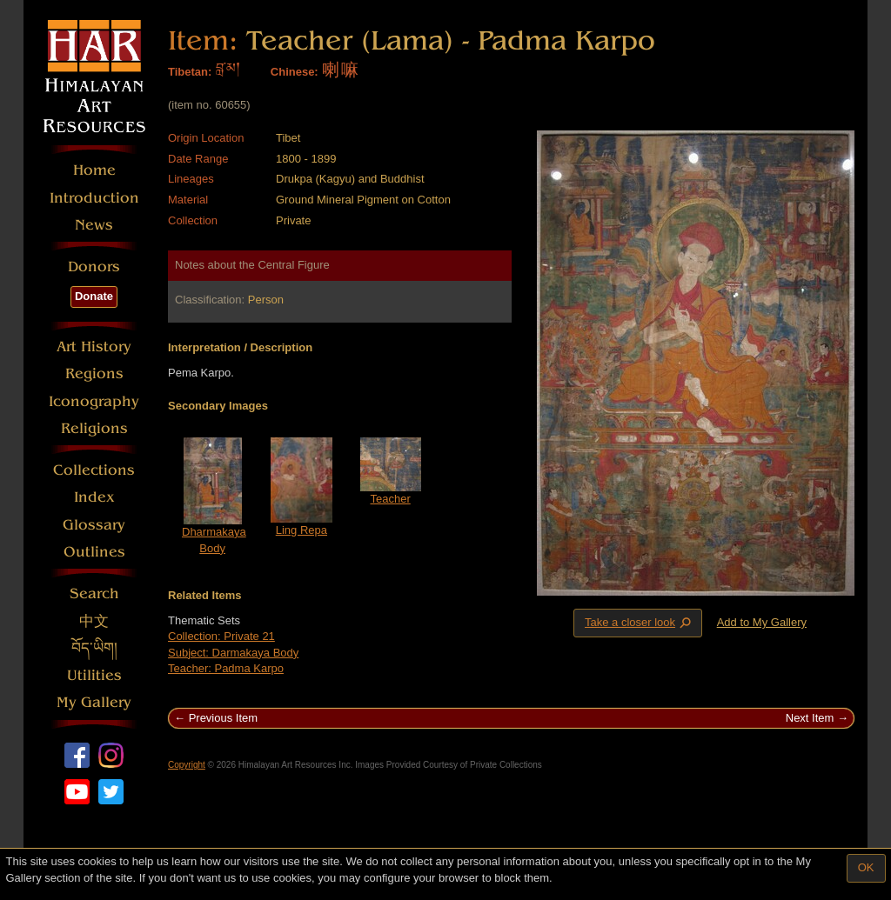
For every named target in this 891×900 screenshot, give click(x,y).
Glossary (94, 525)
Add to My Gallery (762, 622)
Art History (94, 346)
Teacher (391, 498)
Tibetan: (189, 71)
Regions (94, 373)
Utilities (94, 675)
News (94, 225)
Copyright (186, 765)
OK (866, 867)
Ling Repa (301, 530)
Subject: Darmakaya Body (233, 652)
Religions (94, 428)
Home (94, 170)
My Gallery (94, 702)
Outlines (94, 551)
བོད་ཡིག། (94, 648)
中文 (94, 621)
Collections (94, 470)
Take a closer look (639, 622)
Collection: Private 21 (221, 636)
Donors (94, 266)
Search (94, 593)
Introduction (94, 198)
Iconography (94, 401)
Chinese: (294, 71)
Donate (94, 296)
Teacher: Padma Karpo (226, 668)
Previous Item (223, 717)
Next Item (810, 717)
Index (94, 497)
